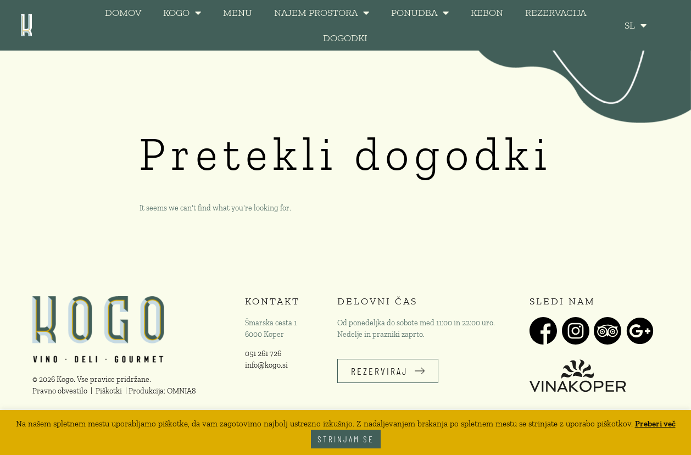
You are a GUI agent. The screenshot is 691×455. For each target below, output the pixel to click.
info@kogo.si (266, 365)
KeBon (487, 13)
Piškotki (109, 391)
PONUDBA (420, 12)
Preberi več (655, 424)
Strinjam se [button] (345, 439)
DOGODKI (345, 38)
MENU (237, 13)
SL (636, 25)
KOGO (182, 12)
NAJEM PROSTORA (321, 12)
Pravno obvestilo (59, 391)
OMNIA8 (181, 391)
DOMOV (123, 13)
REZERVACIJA (555, 13)
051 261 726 (263, 353)
